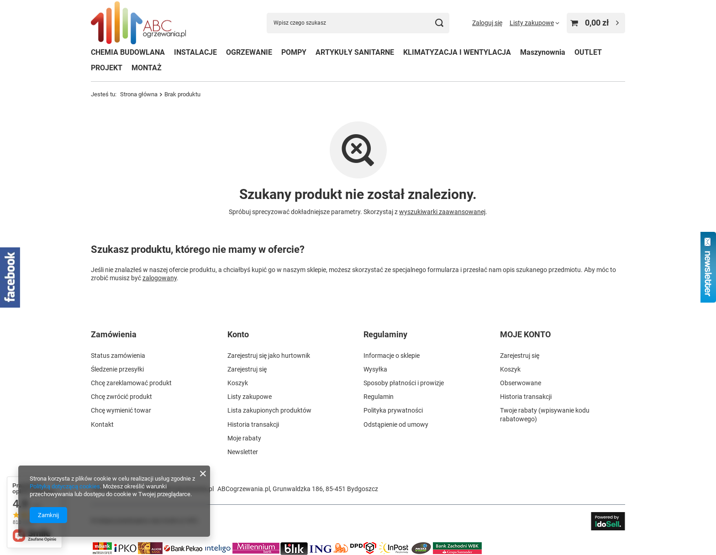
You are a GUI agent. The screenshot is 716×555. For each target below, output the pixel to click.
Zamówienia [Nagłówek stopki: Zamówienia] (114, 334)
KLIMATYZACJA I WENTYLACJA (457, 52)
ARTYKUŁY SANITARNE (355, 52)
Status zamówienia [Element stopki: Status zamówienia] (118, 355)
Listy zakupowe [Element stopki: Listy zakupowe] (249, 396)
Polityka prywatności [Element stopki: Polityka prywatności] (393, 410)
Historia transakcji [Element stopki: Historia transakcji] (253, 424)
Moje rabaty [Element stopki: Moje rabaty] (244, 438)
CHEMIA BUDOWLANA (128, 52)
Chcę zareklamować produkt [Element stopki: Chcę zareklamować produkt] (131, 383)
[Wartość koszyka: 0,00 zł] (596, 23)
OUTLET (588, 52)
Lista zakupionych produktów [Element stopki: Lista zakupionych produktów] (269, 410)
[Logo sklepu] (138, 23)
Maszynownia (542, 52)
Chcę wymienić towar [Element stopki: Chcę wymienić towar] (121, 410)
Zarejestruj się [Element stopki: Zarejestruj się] (247, 369)
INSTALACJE (195, 52)
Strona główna (139, 94)
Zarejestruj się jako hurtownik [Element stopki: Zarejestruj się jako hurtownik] (268, 355)
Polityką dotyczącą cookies (65, 486)
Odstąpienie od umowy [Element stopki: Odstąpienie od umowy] (395, 424)
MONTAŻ (147, 67)
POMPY (293, 52)
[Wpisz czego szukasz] (358, 23)
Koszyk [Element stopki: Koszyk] (237, 383)
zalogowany (159, 277)
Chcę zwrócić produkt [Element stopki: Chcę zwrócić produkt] (121, 396)
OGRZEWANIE (249, 52)
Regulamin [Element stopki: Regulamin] (378, 396)
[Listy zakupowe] (534, 22)
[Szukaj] (439, 23)
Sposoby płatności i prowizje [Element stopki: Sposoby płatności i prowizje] (403, 383)
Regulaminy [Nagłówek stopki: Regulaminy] (385, 334)
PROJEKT (106, 67)
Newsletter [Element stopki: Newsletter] (242, 452)
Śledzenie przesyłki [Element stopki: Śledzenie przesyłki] (117, 369)
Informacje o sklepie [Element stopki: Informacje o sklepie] (391, 355)
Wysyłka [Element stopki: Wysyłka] (375, 369)
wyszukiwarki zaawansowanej (442, 211)
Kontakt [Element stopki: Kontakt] (102, 424)
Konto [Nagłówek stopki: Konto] (238, 334)
